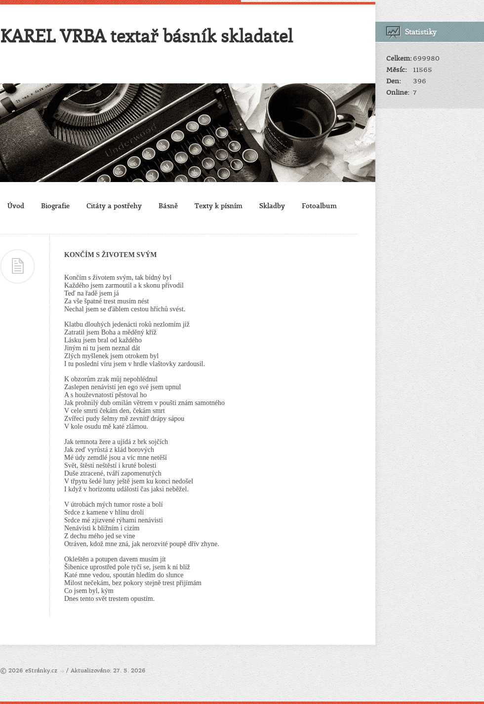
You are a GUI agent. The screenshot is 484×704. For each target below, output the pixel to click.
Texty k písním (218, 205)
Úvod (15, 205)
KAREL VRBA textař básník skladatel (146, 35)
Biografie (55, 205)
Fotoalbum (319, 205)
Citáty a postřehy (114, 205)
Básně (168, 205)
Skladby (272, 205)
